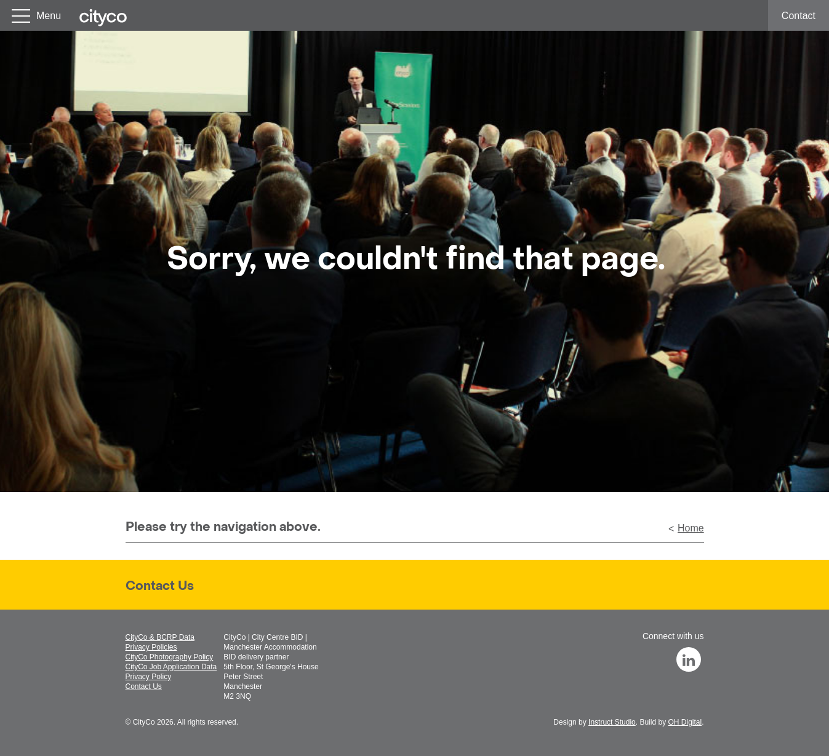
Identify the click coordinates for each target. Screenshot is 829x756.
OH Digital (685, 722)
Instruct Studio (612, 722)
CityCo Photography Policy (170, 657)
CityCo (144, 722)
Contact (798, 15)
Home (691, 528)
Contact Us (160, 587)
